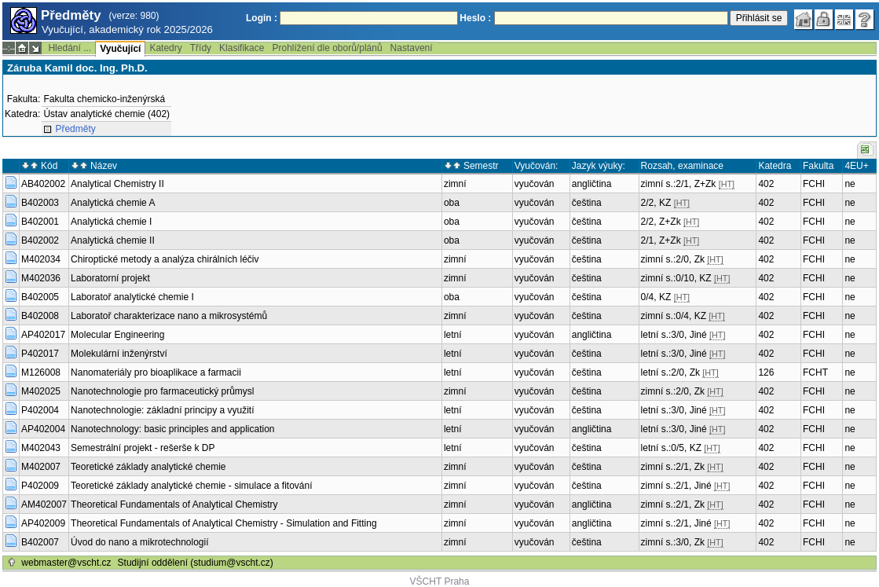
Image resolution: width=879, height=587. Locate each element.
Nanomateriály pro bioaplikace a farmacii (156, 372)
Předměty (75, 128)
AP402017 (43, 334)
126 (766, 372)
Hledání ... (69, 47)
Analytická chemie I (111, 221)
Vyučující (120, 48)
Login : (261, 18)
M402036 (40, 278)
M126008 (40, 372)
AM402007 (44, 504)
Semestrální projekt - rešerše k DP (142, 447)
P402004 (40, 410)
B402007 (40, 542)
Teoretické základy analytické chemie (148, 466)
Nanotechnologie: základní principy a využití (162, 410)
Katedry (165, 47)
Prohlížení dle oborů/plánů (327, 47)
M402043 (40, 447)
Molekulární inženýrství (119, 353)
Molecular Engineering (117, 334)
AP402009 (43, 523)
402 (766, 183)
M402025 (40, 391)
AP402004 (43, 429)
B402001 (40, 221)
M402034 (40, 259)
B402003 (40, 202)
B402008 (40, 315)
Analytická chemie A (113, 202)
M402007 (40, 466)
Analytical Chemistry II (117, 183)
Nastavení (411, 47)
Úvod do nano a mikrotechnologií (139, 542)
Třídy (200, 47)
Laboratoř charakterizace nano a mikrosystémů (169, 315)
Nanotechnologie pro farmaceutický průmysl (162, 391)
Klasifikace (241, 47)
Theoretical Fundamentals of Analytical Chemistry (174, 504)
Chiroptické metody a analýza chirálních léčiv (164, 259)
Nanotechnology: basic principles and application (173, 429)
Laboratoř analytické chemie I (132, 297)
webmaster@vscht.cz (66, 562)
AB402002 (43, 183)
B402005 (40, 297)
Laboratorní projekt (110, 278)
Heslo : (475, 18)
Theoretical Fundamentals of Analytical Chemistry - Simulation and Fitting (224, 523)
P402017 (40, 353)
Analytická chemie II (113, 240)
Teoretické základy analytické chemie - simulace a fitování (191, 485)
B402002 (40, 240)
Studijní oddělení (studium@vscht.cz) (195, 562)
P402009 (40, 485)
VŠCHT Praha (440, 581)
